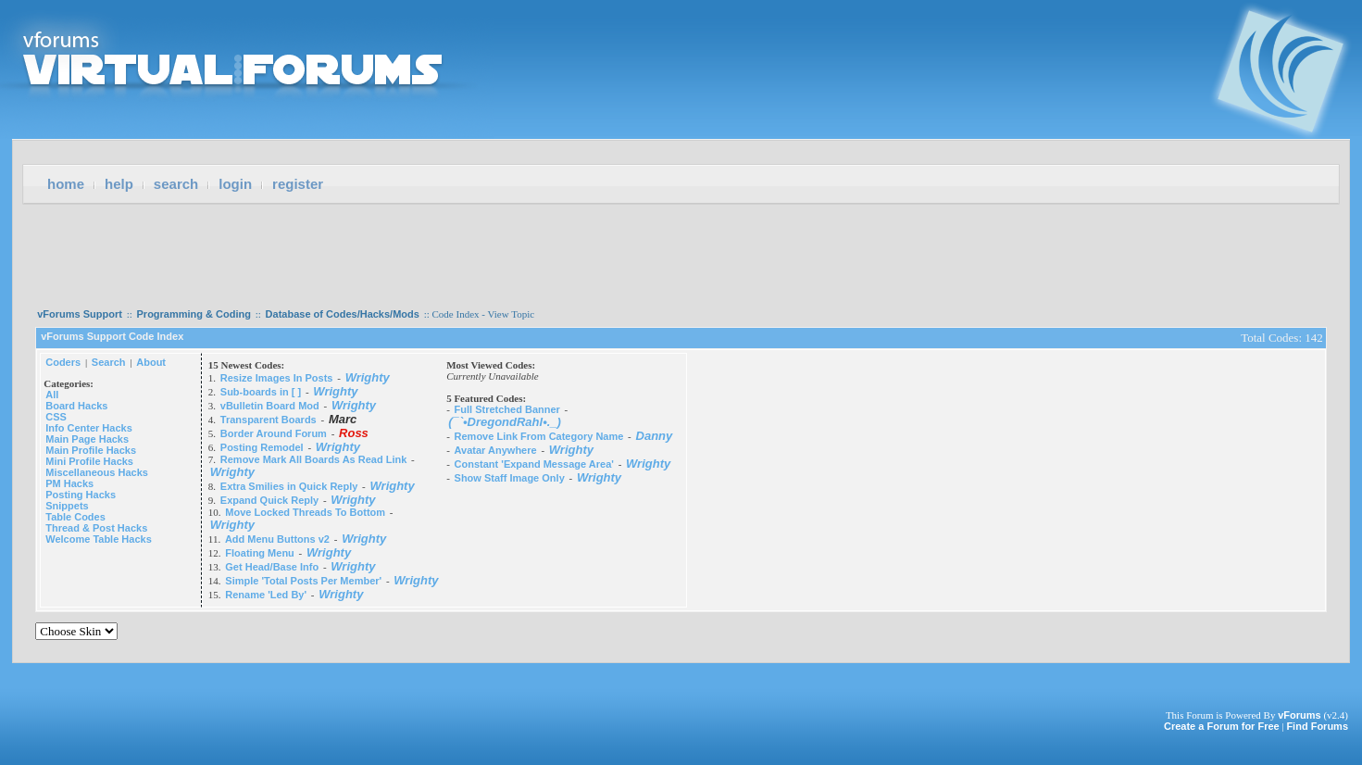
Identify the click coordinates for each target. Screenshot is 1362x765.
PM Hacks (69, 483)
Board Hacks (76, 405)
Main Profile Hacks (90, 450)
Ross (354, 433)
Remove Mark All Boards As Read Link (313, 459)
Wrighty (367, 377)
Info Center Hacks (88, 427)
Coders (63, 362)
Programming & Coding (194, 314)
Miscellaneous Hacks (96, 472)
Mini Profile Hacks (89, 461)
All (51, 394)
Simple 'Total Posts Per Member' (303, 580)
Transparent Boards (268, 419)
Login (235, 184)
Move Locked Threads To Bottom (305, 512)
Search (176, 184)
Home (65, 184)
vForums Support (79, 314)
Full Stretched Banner (507, 409)
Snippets (66, 505)
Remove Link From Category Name (539, 436)
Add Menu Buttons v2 (277, 539)
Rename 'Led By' (265, 594)
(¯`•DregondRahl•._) (504, 422)
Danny (654, 436)
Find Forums (1317, 726)
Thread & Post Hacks (96, 527)
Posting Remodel (262, 447)
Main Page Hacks (87, 439)
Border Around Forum (273, 433)
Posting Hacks (80, 494)
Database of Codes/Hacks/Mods (342, 314)
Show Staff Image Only (510, 477)
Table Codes (75, 516)
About (151, 362)
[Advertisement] (681, 250)
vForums (1299, 715)
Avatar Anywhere (496, 450)
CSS (56, 416)
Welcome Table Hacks (98, 539)
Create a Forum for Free (1222, 726)
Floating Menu (259, 552)
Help (119, 184)
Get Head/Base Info (272, 566)
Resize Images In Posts (276, 377)
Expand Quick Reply (269, 500)
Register (297, 184)
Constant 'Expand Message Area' (534, 464)
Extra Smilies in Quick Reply (289, 486)
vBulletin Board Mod (269, 405)
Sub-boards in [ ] (260, 391)
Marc (342, 419)
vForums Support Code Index (112, 336)
